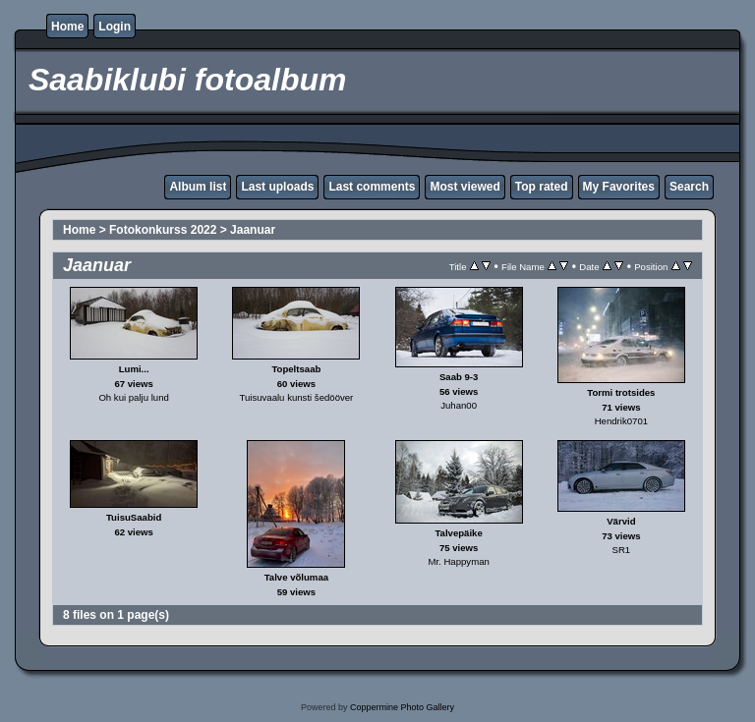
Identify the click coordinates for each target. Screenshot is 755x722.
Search (689, 187)
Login (114, 26)
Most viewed (464, 187)
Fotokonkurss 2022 (162, 230)
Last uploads (277, 187)
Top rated (541, 187)
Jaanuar (252, 230)
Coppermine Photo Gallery (402, 707)
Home (67, 26)
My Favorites (619, 187)
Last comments (371, 187)
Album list (197, 187)
